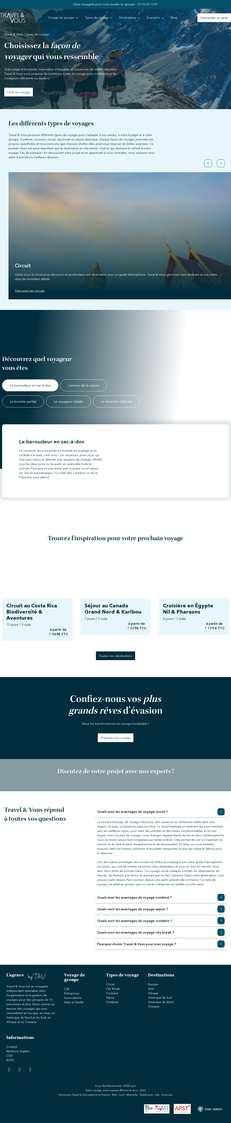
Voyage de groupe (74, 978)
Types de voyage (122, 975)
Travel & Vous (13, 34)
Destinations (161, 975)
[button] (208, 160)
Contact (11, 1047)
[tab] (30, 385)
